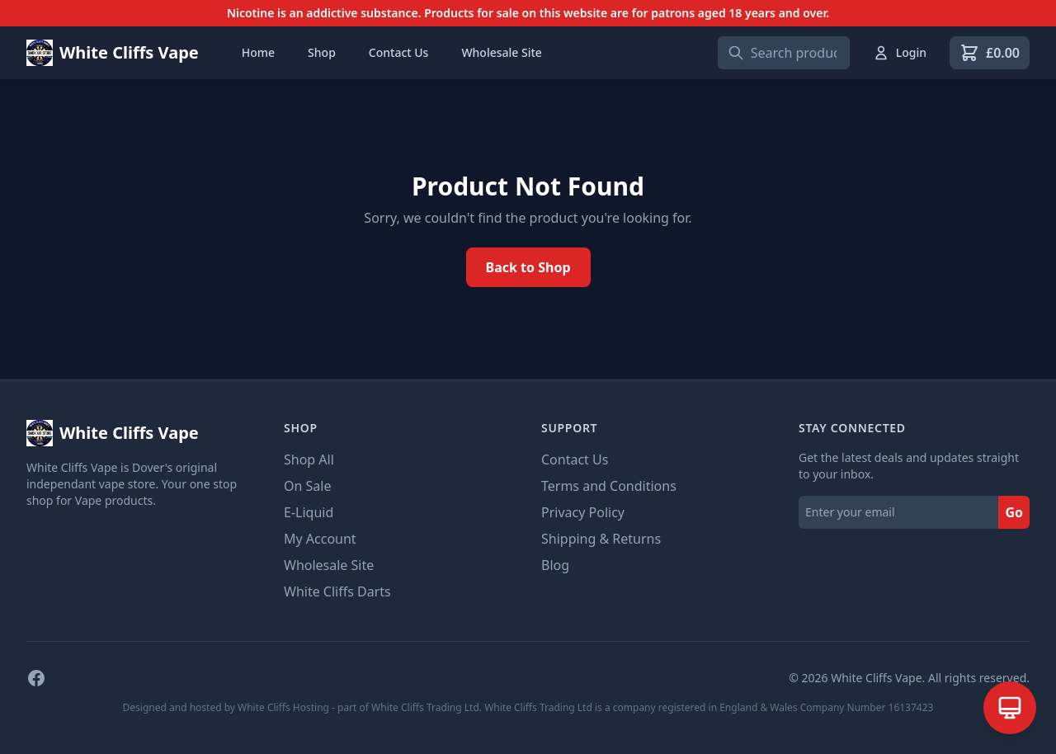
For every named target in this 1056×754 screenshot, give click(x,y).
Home (258, 52)
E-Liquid (308, 512)
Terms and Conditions (608, 486)
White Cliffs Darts (337, 591)
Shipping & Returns (601, 539)
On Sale (307, 486)
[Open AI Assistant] (1009, 707)
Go (1014, 512)
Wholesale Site (501, 52)
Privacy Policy (583, 512)
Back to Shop (528, 267)
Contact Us (399, 52)
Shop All (309, 459)
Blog (555, 565)
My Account (320, 539)
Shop (322, 52)
